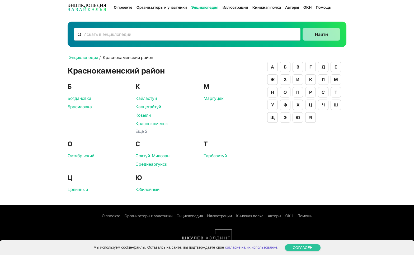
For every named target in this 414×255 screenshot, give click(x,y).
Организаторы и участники (162, 7)
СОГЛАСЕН (303, 249)
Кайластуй (146, 98)
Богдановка (79, 98)
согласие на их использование (251, 249)
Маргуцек (214, 98)
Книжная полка (266, 7)
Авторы (292, 7)
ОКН (307, 7)
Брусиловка (80, 106)
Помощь (323, 7)
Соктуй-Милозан (152, 155)
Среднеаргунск (151, 164)
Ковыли (143, 115)
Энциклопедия (204, 7)
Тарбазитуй (215, 155)
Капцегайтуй (148, 106)
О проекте (123, 7)
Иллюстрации (235, 7)
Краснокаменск (151, 123)
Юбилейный (147, 189)
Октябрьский (81, 155)
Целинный (78, 189)
